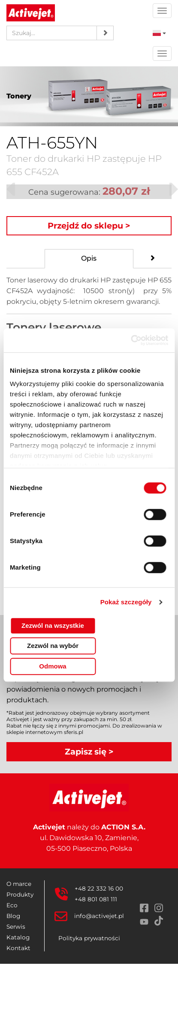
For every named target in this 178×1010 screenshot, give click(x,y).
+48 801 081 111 (96, 899)
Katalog (18, 937)
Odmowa (52, 666)
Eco (12, 905)
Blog (13, 915)
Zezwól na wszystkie (52, 625)
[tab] (89, 258)
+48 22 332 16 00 (99, 888)
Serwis (15, 926)
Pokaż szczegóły (126, 602)
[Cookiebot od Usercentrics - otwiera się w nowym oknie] (130, 340)
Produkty (19, 894)
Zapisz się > (89, 751)
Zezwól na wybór (52, 645)
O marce (18, 883)
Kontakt (18, 948)
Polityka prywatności (89, 938)
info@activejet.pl (99, 915)
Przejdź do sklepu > (89, 225)
